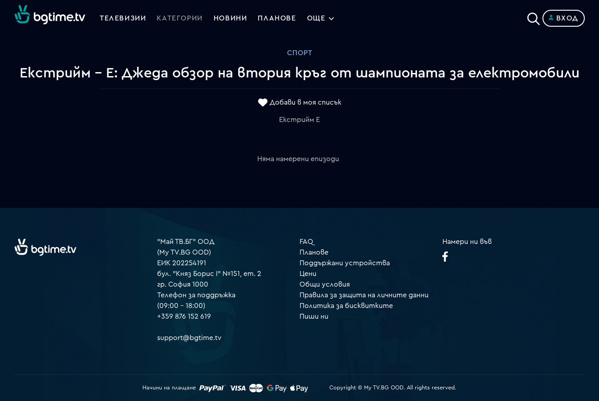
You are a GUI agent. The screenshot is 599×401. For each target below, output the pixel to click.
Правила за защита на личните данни (364, 295)
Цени (308, 273)
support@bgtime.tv (189, 337)
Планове (314, 252)
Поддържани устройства (345, 263)
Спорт (299, 53)
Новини (230, 18)
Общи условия (325, 284)
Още (316, 18)
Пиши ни (314, 316)
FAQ (306, 241)
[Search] (533, 16)
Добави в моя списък (305, 102)
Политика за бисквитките (346, 305)
